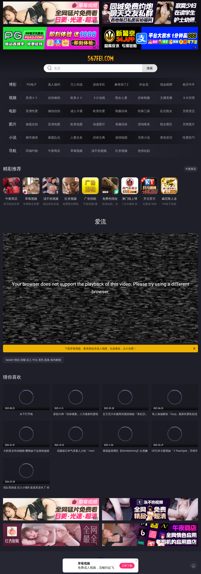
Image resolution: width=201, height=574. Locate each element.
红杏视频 (121, 151)
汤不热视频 (99, 151)
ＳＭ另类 (189, 98)
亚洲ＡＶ (32, 98)
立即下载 (127, 565)
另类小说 (144, 137)
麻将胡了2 (121, 84)
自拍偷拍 (54, 98)
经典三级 (144, 111)
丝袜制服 (144, 98)
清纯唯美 (144, 124)
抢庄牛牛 (189, 84)
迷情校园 (121, 137)
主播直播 (166, 98)
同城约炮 (32, 151)
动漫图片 (99, 124)
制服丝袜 (121, 111)
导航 (12, 150)
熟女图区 (166, 124)
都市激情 (32, 137)
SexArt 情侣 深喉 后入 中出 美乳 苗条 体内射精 (33, 360)
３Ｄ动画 (99, 98)
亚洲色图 (54, 124)
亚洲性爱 (32, 111)
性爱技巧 (189, 137)
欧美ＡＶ (76, 98)
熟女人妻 (121, 98)
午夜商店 (54, 151)
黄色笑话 (166, 137)
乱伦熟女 (166, 111)
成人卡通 (76, 111)
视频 (12, 97)
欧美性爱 (99, 111)
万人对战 (76, 84)
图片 (12, 124)
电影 (12, 110)
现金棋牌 (166, 84)
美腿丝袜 (121, 124)
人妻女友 (76, 137)
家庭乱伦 (54, 137)
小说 (12, 137)
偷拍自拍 (54, 111)
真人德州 (54, 84)
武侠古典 (99, 137)
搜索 (150, 68)
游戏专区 (99, 84)
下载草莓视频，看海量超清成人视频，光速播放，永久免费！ (130, 348)
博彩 (12, 84)
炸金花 (143, 84)
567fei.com (100, 58)
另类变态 (189, 111)
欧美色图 (76, 124)
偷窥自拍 (32, 124)
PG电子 (32, 84)
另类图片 (189, 124)
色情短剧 (144, 151)
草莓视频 (76, 151)
